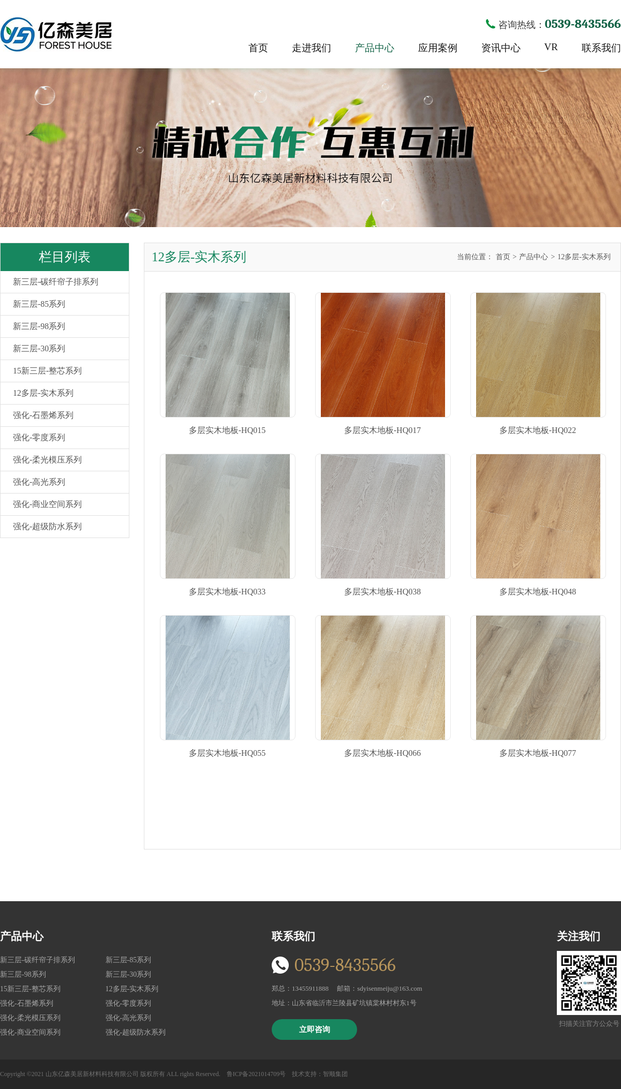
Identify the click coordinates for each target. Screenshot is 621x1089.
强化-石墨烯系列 (43, 415)
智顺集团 (335, 1074)
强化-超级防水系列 (47, 526)
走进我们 (311, 47)
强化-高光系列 (39, 482)
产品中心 (374, 47)
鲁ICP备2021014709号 (256, 1074)
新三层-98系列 (39, 326)
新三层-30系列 (39, 348)
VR (551, 46)
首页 (258, 47)
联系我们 (601, 47)
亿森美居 (56, 34)
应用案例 (437, 47)
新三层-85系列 (39, 304)
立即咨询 (314, 1029)
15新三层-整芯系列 (47, 370)
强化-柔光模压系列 (47, 459)
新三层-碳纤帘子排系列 (55, 281)
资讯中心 (501, 47)
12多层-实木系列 (43, 393)
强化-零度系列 (39, 437)
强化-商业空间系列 (47, 504)
